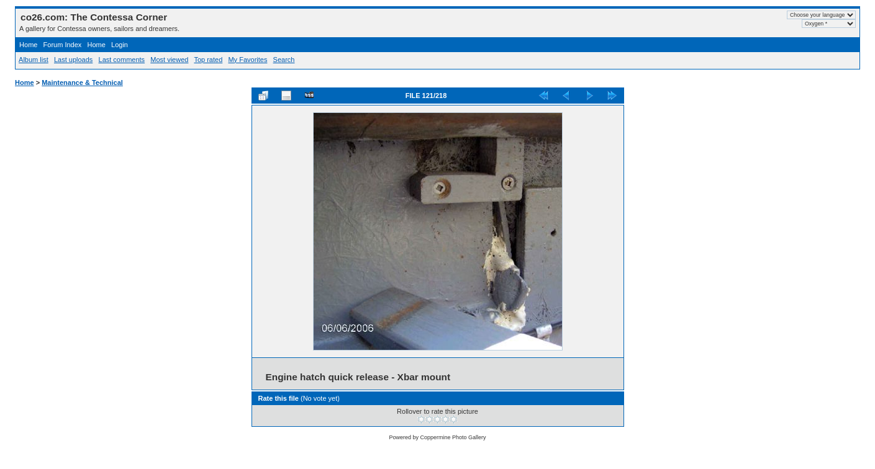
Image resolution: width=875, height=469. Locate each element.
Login (119, 44)
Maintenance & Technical (82, 82)
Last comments (122, 59)
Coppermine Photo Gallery (453, 437)
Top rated (208, 59)
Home (28, 44)
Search (284, 59)
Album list (33, 59)
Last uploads (73, 59)
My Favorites (247, 59)
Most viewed (169, 59)
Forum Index (62, 44)
